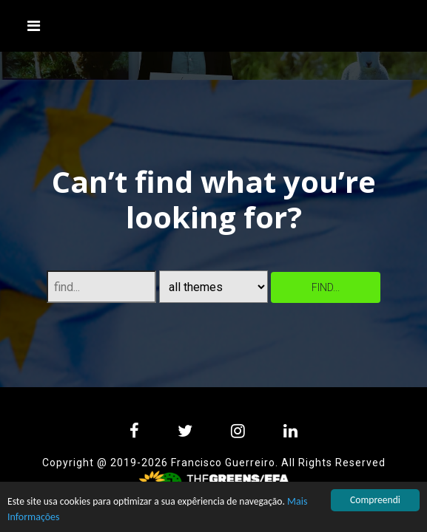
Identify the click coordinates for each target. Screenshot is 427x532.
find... (326, 287)
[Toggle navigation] (34, 26)
